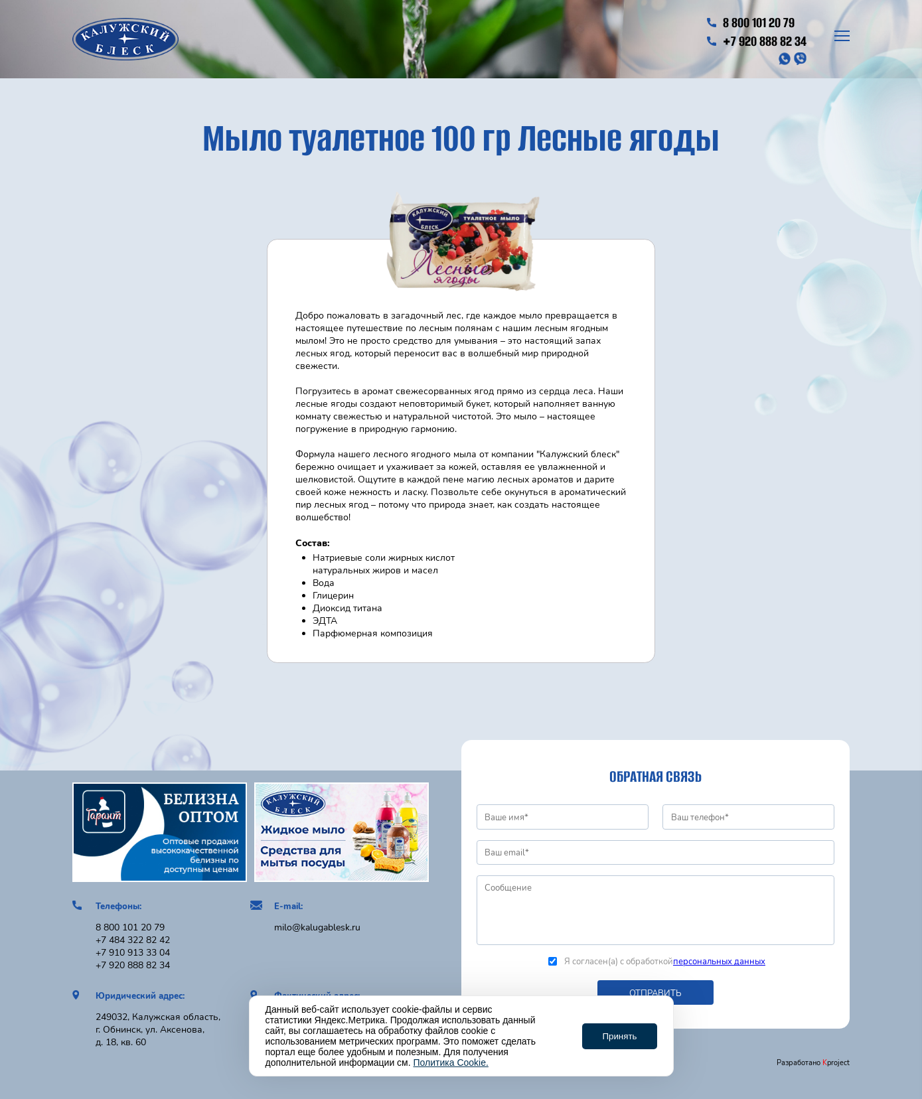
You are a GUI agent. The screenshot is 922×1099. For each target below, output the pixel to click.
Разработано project (813, 1063)
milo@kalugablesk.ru (317, 927)
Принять (619, 1036)
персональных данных (719, 961)
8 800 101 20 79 (750, 22)
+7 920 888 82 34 (756, 41)
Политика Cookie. (451, 1062)
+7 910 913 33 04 (133, 952)
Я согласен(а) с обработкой (656, 961)
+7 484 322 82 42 (133, 940)
